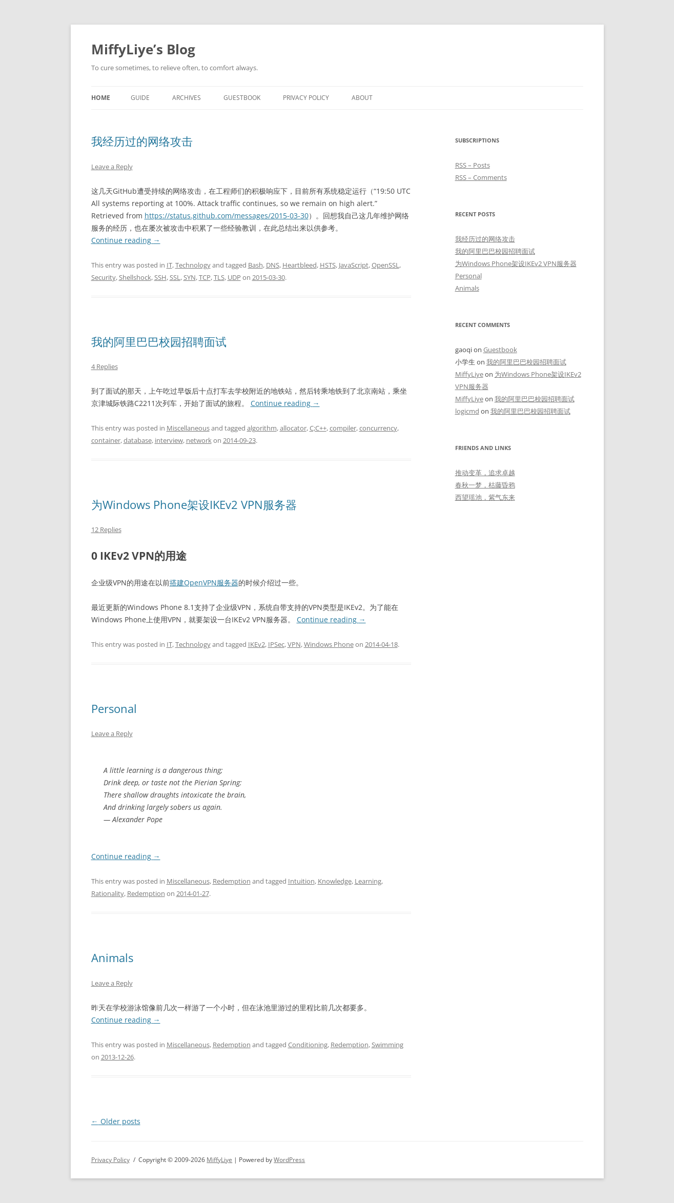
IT (169, 265)
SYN (189, 277)
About (362, 97)
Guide (140, 97)
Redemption (232, 881)
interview (169, 440)
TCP (205, 277)
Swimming (387, 1044)
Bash (255, 265)
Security (103, 277)
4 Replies (104, 366)
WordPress (289, 1159)
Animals (112, 957)
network (199, 440)
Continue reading (125, 240)
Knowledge (335, 881)
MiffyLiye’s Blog (143, 49)
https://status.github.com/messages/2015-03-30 (227, 215)
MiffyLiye (469, 374)
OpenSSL (385, 265)
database (138, 440)
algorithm (262, 428)
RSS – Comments (481, 177)
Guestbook (241, 97)
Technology (193, 265)
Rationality (107, 893)
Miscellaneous (188, 428)
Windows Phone (329, 644)
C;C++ (318, 428)
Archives (186, 97)
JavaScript (354, 265)
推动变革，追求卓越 (485, 472)
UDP (234, 277)
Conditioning (308, 1044)
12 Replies (106, 529)
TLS (219, 277)
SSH (160, 277)
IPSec (276, 644)
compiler (343, 428)
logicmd (467, 411)
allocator (293, 428)
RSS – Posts (472, 165)
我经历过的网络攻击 (142, 141)
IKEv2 (256, 644)
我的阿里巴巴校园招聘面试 (159, 341)
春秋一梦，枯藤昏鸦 (485, 485)
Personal (114, 708)
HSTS (328, 265)
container (105, 440)
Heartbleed (299, 265)
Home (100, 97)
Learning (368, 881)
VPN (294, 644)
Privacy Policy (306, 97)
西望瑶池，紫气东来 (485, 497)
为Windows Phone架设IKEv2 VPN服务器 (194, 504)
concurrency (378, 428)
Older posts (115, 1121)
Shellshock (135, 277)
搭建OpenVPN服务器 (204, 582)
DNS (272, 265)
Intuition (301, 881)
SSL (175, 277)
